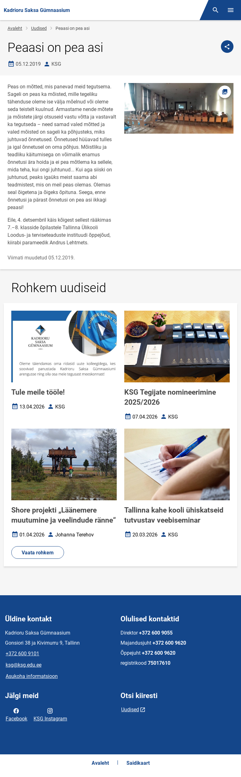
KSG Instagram (50, 714)
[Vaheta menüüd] (230, 10)
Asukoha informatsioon (32, 676)
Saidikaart (138, 763)
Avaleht (15, 28)
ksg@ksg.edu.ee (23, 665)
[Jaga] (227, 46)
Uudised (39, 28)
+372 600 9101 (22, 654)
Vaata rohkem (38, 553)
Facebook (16, 714)
